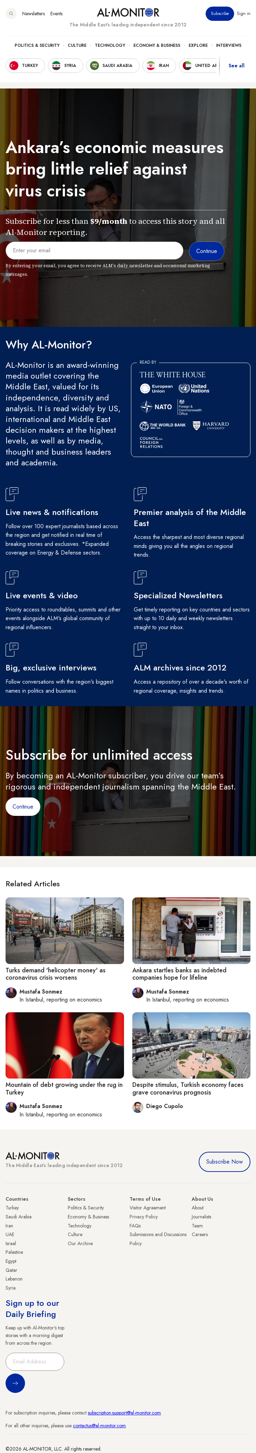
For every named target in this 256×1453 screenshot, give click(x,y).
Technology (110, 45)
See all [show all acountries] (237, 65)
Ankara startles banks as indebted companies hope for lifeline (179, 974)
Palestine (14, 1252)
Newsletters (33, 13)
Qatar (11, 1270)
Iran (9, 1225)
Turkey (12, 1207)
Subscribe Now (224, 1162)
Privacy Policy (144, 1216)
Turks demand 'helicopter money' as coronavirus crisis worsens (56, 974)
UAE (10, 1234)
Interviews (228, 45)
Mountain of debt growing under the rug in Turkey (64, 1088)
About (198, 1207)
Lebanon (14, 1278)
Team (197, 1225)
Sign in (243, 13)
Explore (198, 45)
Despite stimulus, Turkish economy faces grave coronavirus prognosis (187, 1088)
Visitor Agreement (148, 1207)
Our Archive (80, 1243)
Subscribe (220, 13)
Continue (23, 807)
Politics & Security (37, 45)
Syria (11, 1287)
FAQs (135, 1225)
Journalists (201, 1216)
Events (56, 13)
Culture (77, 45)
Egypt (11, 1261)
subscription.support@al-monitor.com (124, 1412)
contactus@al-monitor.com (99, 1425)
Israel (11, 1243)
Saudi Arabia (19, 1216)
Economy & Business (156, 45)
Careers (200, 1234)
